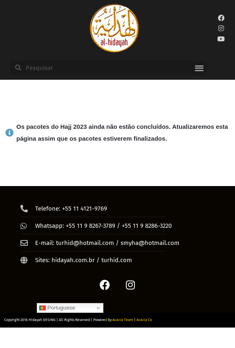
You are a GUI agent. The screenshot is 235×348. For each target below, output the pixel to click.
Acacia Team (122, 320)
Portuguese (57, 308)
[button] (199, 68)
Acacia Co (144, 320)
